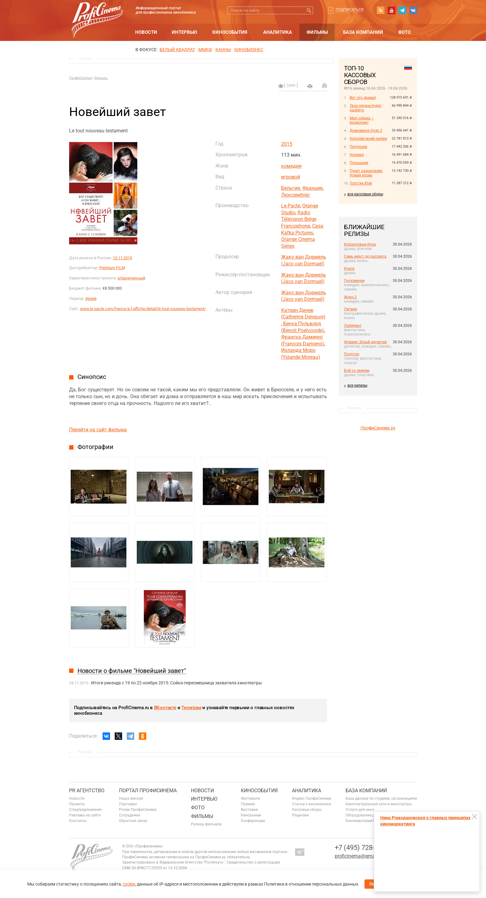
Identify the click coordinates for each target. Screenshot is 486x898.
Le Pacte (290, 206)
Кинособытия (229, 32)
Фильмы (317, 32)
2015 (286, 144)
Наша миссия (131, 798)
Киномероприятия (362, 821)
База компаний (363, 32)
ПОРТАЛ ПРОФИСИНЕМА (148, 791)
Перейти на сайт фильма (98, 430)
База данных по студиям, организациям (381, 798)
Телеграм (191, 707)
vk (413, 10)
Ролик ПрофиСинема (138, 809)
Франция (312, 188)
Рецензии (300, 815)
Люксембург (295, 195)
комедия (291, 166)
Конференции (253, 821)
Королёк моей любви (368, 138)
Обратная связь (133, 821)
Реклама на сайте (85, 815)
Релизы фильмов (206, 824)
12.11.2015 (122, 258)
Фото (404, 32)
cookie (129, 884)
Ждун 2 (350, 297)
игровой (290, 177)
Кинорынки (251, 815)
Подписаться (350, 9)
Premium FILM (112, 267)
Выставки (249, 809)
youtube (391, 10)
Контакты (77, 821)
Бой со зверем (356, 370)
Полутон (351, 354)
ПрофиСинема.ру (377, 427)
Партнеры (128, 804)
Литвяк (350, 309)
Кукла (349, 268)
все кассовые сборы (365, 194)
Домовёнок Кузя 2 (366, 130)
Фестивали (250, 798)
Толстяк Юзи (361, 183)
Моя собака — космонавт (362, 120)
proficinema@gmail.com (361, 856)
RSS (381, 10)
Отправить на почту (324, 85)
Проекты (77, 804)
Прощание (359, 163)
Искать (309, 10)
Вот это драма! (363, 98)
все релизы (357, 385)
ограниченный (131, 278)
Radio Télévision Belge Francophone (298, 219)
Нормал (357, 155)
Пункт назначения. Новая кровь (366, 173)
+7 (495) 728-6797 (362, 847)
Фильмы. (101, 78)
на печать (309, 86)
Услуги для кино (360, 809)
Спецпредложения (85, 809)
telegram (402, 10)
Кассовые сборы (306, 809)
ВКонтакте (165, 707)
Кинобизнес (248, 49)
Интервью (184, 32)
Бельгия (290, 188)
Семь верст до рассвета (365, 256)
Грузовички (354, 280)
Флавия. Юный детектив (365, 342)
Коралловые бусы (360, 244)
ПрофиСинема (80, 78)
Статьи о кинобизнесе (311, 804)
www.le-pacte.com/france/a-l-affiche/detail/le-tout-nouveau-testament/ (143, 308)
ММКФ (205, 49)
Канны (223, 49)
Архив (90, 298)
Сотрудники (129, 815)
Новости (146, 32)
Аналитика (277, 32)
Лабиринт (353, 325)
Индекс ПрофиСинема (311, 798)
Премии (248, 804)
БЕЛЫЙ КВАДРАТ (177, 49)
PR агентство (86, 791)
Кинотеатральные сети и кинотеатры (379, 804)
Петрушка (358, 146)
